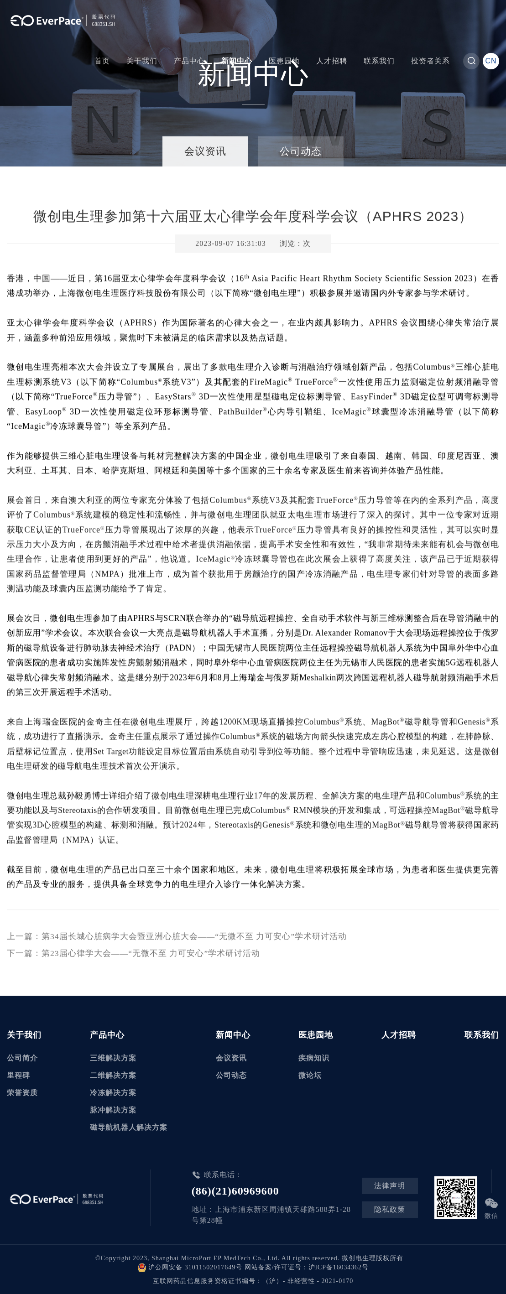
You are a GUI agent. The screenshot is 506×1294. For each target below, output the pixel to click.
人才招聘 (331, 61)
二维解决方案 (113, 1074)
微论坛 (310, 1074)
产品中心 (189, 61)
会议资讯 (205, 151)
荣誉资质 (22, 1092)
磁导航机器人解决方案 (128, 1126)
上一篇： (177, 938)
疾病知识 (313, 1057)
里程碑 (18, 1074)
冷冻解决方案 (113, 1092)
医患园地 (284, 61)
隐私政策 (390, 1208)
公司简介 (22, 1057)
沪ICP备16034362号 (338, 1266)
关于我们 (141, 61)
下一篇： (134, 954)
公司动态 (301, 151)
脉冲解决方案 (113, 1109)
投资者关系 (430, 61)
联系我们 (379, 61)
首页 (102, 61)
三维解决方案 (113, 1057)
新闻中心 (236, 61)
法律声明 (390, 1185)
